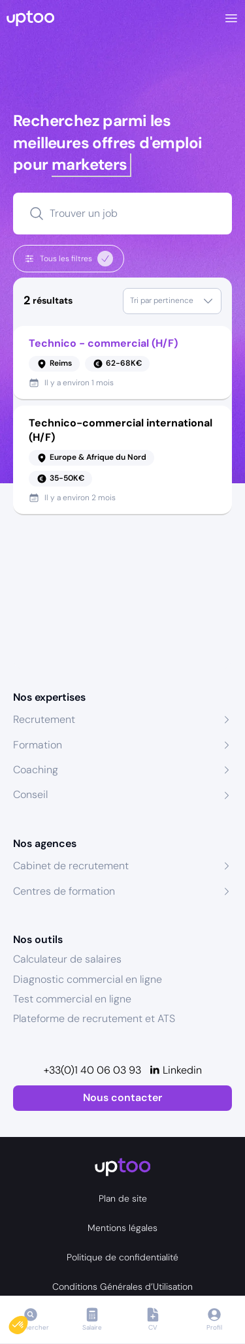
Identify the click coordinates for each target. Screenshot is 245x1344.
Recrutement (44, 719)
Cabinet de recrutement (71, 865)
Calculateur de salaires (67, 959)
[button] (27, 1321)
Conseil (30, 794)
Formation (37, 745)
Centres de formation (64, 891)
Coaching (35, 769)
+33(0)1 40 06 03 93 (92, 1070)
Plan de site (123, 1198)
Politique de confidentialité (122, 1257)
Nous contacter (122, 1097)
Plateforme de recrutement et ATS (94, 1018)
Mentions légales (122, 1228)
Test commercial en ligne (72, 999)
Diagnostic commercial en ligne (87, 979)
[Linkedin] (175, 1070)
